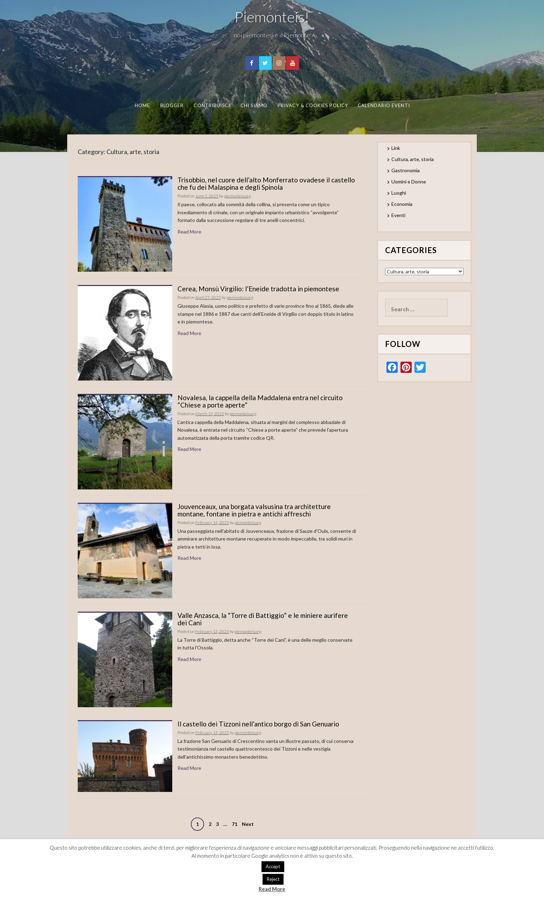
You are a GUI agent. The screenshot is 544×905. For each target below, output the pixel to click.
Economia (401, 204)
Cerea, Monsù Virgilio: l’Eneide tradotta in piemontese (258, 289)
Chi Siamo (253, 105)
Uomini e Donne (408, 182)
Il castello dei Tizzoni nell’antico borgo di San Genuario (258, 724)
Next (248, 824)
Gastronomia (405, 170)
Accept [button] (273, 866)
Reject (273, 879)
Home (141, 105)
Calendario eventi (384, 105)
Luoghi (398, 193)
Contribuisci (212, 105)
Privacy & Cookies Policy (313, 105)
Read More (189, 232)
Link (395, 148)
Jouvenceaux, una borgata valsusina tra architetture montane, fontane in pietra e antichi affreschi (254, 510)
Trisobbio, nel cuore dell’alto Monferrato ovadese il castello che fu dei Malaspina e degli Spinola (266, 183)
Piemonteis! (272, 17)
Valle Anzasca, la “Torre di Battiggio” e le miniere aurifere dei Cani (262, 619)
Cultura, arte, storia (412, 159)
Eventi (398, 215)
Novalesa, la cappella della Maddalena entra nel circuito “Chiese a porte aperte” (260, 401)
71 (234, 824)
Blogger (171, 105)
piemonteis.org (237, 196)
